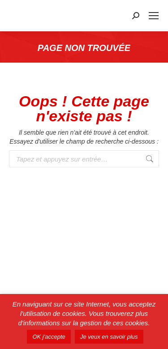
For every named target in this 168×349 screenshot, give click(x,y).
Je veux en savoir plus (109, 336)
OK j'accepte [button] (48, 336)
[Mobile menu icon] (153, 15)
